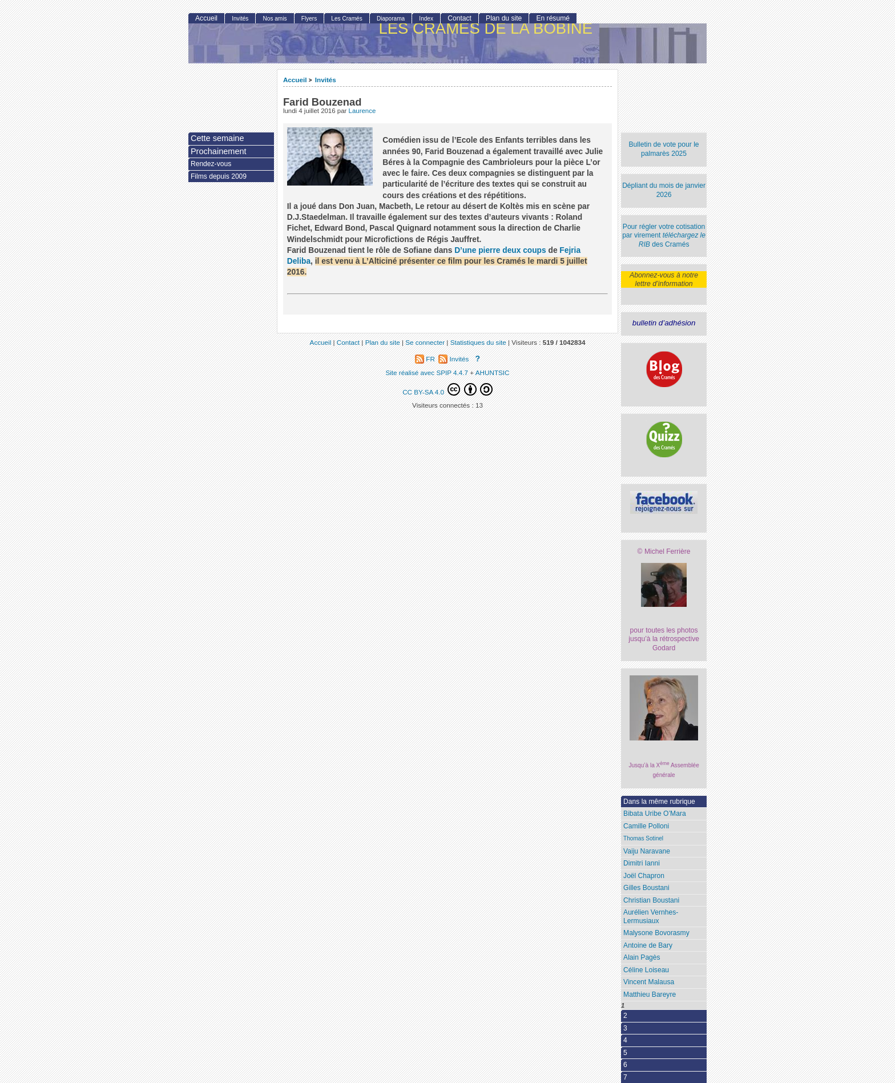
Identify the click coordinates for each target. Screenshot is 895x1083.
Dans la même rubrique (659, 802)
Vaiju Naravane (646, 851)
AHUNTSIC (492, 372)
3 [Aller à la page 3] (625, 1028)
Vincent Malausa (648, 982)
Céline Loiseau (646, 970)
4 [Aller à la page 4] (625, 1040)
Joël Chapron (643, 876)
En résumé (552, 18)
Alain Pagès (641, 957)
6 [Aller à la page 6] (625, 1065)
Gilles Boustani (646, 888)
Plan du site (504, 18)
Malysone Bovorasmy (656, 933)
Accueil (295, 79)
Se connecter (425, 342)
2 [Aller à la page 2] (625, 1016)
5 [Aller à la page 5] (625, 1053)
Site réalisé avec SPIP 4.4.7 (426, 372)
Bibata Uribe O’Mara (654, 814)
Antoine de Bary (647, 945)
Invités (325, 79)
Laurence (362, 110)
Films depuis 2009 (219, 176)
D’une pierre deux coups (500, 250)
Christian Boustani (651, 900)
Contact (459, 18)
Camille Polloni (646, 826)
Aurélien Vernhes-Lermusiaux (650, 916)
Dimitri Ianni (641, 863)
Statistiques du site (478, 342)
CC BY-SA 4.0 (447, 389)
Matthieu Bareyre (649, 995)
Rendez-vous (211, 164)
